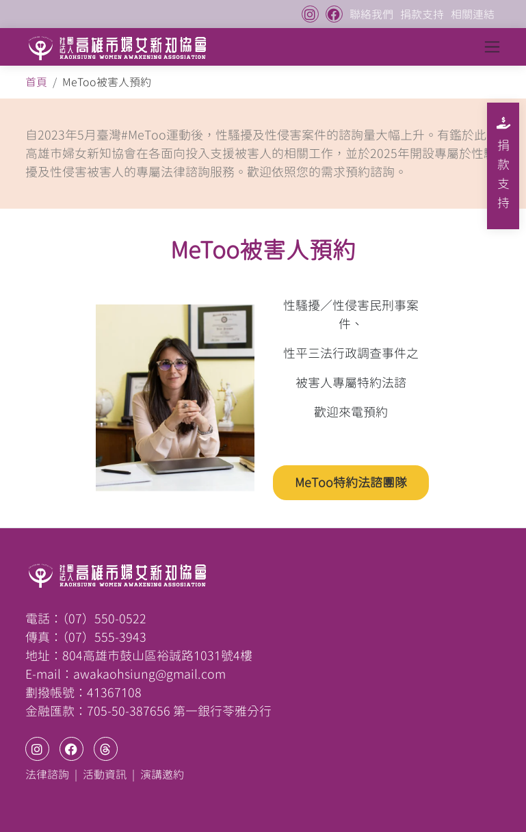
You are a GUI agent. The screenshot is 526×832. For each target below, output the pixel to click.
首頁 (36, 82)
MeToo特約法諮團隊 (351, 482)
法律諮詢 (47, 774)
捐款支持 (422, 14)
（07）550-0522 (104, 618)
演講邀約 (162, 774)
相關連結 (473, 14)
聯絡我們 (371, 14)
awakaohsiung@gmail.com (149, 674)
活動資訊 (105, 774)
